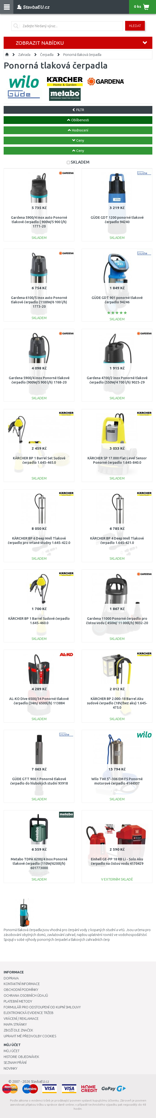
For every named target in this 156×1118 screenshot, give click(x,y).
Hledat (135, 26)
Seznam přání (15, 1063)
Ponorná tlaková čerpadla (82, 55)
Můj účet (11, 1051)
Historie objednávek (21, 1057)
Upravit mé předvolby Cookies (30, 1036)
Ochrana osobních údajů (26, 995)
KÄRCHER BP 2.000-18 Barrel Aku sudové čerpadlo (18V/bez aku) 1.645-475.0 (117, 703)
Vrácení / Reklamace (21, 1019)
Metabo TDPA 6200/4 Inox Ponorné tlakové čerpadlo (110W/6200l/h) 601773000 (39, 863)
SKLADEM (80, 162)
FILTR (78, 110)
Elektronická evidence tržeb (28, 1013)
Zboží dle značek (18, 1030)
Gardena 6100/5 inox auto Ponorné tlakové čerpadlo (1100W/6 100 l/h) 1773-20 (39, 302)
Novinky (10, 1068)
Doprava (11, 978)
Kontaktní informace (22, 984)
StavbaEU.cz (40, 1081)
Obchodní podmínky (21, 990)
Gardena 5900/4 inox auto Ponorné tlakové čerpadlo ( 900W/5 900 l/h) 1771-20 (39, 222)
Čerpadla (46, 55)
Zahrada (24, 55)
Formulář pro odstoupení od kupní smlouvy (42, 1007)
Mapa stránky (15, 1024)
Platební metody (18, 1001)
